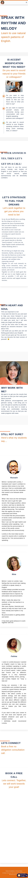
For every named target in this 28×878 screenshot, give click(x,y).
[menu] (26, 2)
